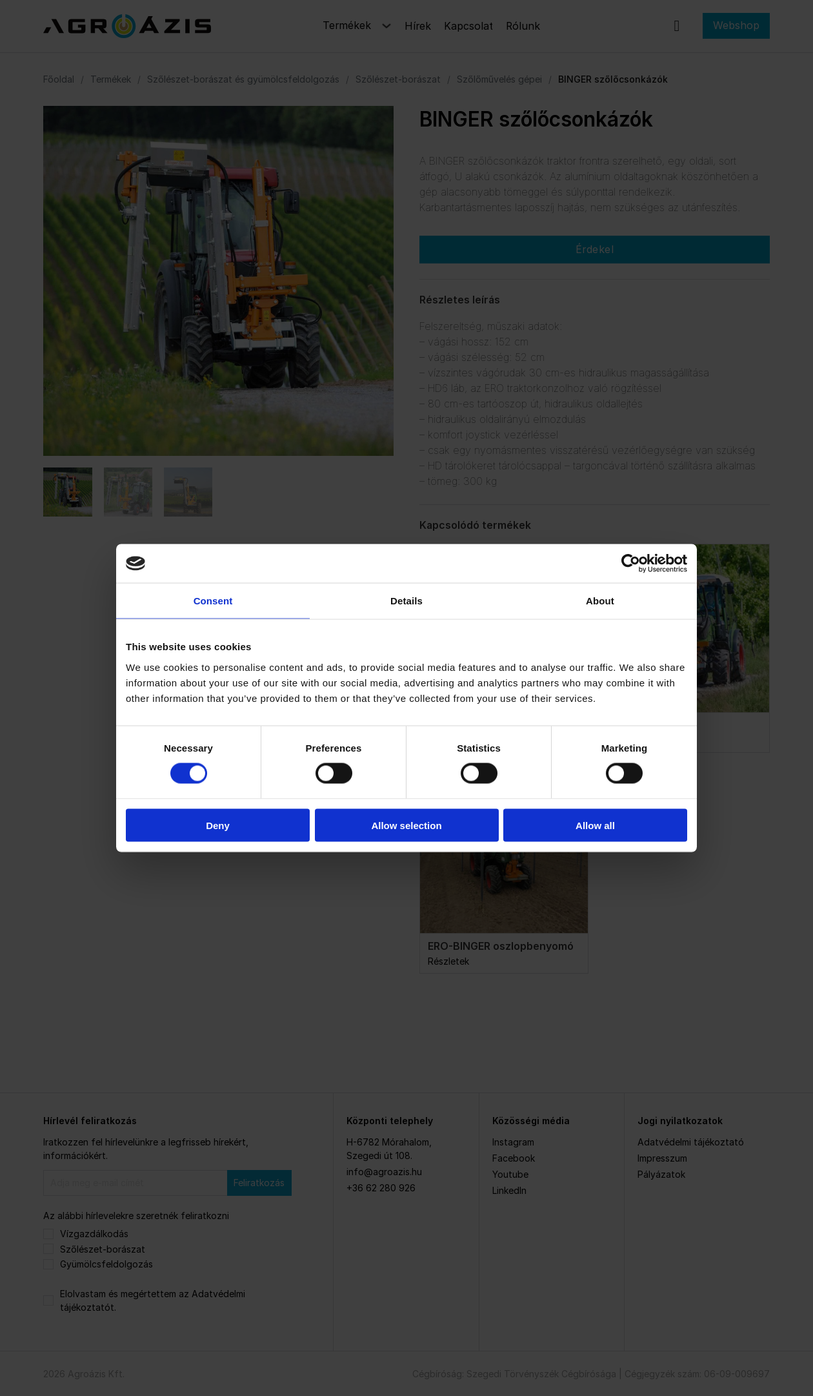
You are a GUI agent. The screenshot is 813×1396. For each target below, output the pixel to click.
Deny (218, 824)
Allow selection (406, 824)
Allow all (595, 824)
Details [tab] (406, 600)
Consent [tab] (213, 600)
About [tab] (600, 600)
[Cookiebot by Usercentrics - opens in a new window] (630, 563)
